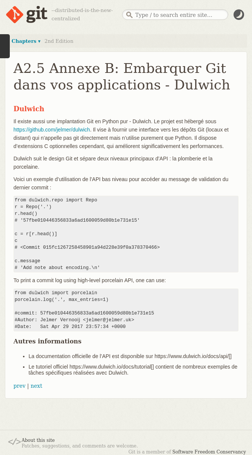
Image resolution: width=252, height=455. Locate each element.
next (36, 386)
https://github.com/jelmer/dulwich (52, 130)
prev (20, 386)
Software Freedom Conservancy (209, 452)
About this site (38, 440)
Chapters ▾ (26, 41)
